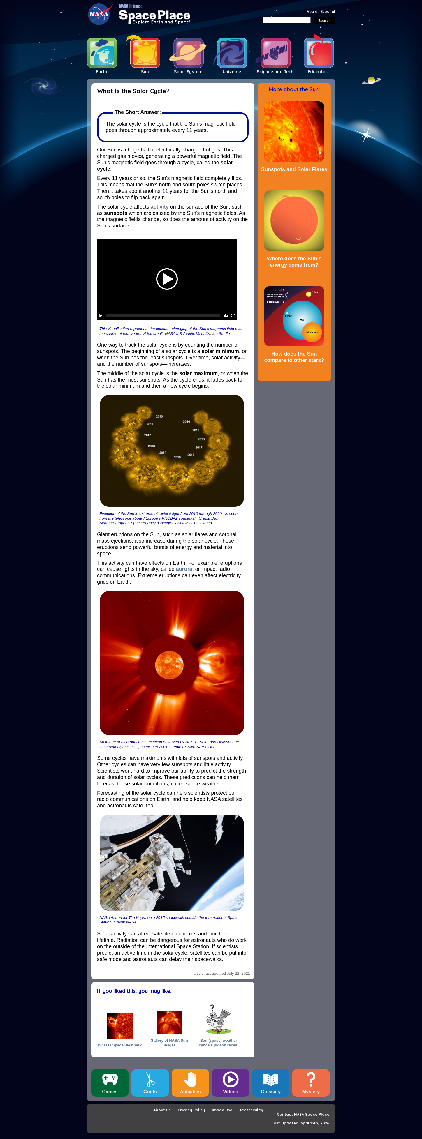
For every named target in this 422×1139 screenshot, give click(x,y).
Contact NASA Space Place (303, 1114)
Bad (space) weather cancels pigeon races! (218, 1042)
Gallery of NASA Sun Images (169, 1042)
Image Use (222, 1110)
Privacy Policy (191, 1110)
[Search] (287, 20)
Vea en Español (321, 11)
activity (160, 207)
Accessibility (251, 1110)
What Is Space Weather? (120, 1045)
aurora (184, 569)
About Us (162, 1110)
